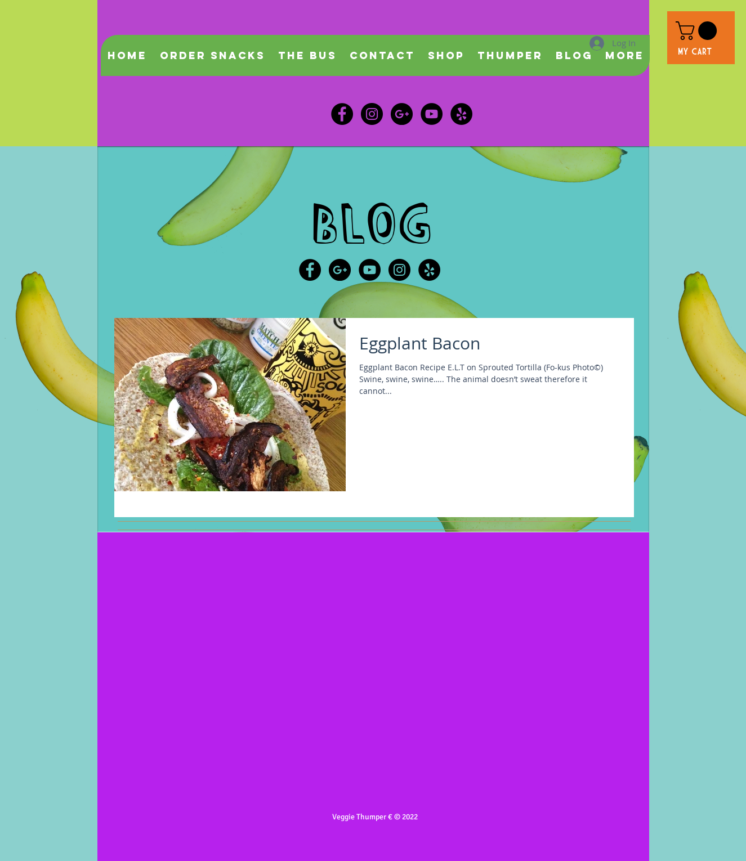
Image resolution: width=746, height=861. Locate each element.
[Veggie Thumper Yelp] (429, 270)
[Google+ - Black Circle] (340, 270)
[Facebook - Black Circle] (342, 114)
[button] (698, 30)
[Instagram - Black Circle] (372, 114)
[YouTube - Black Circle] (370, 270)
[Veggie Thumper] (461, 114)
